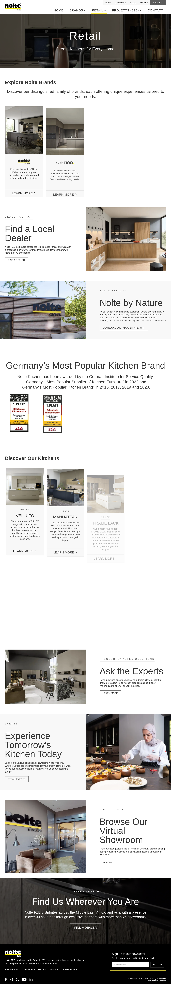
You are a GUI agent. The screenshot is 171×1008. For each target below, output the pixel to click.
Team (108, 2)
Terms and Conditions (20, 969)
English (158, 2)
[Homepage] (13, 6)
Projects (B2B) (127, 10)
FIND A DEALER (14, 260)
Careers (120, 2)
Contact (155, 10)
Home (59, 10)
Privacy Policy (48, 969)
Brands (78, 10)
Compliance (70, 969)
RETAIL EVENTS (14, 779)
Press (144, 2)
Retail (99, 10)
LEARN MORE (112, 693)
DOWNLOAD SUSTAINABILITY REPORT (126, 328)
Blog (133, 2)
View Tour (110, 862)
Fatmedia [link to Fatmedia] (162, 981)
